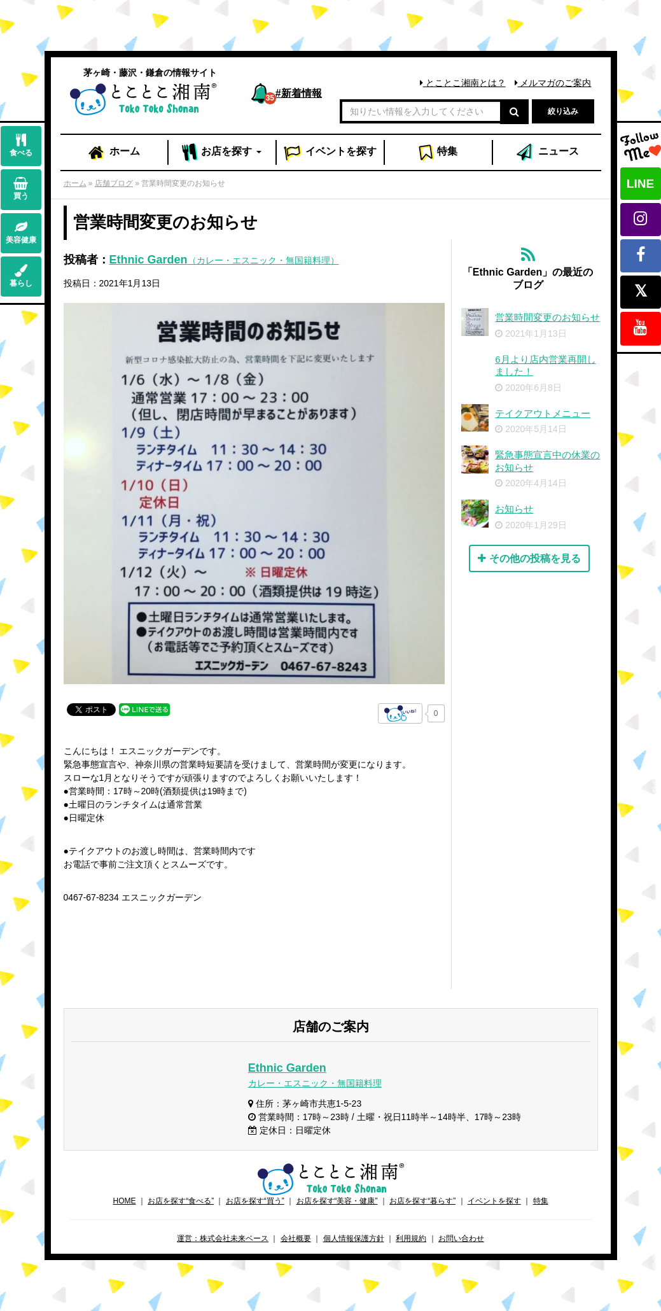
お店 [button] (221, 152)
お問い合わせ (461, 1238)
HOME (124, 1200)
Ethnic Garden (224, 259)
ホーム (113, 152)
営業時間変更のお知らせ (547, 317)
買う (21, 188)
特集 (438, 152)
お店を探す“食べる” (181, 1200)
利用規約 (411, 1238)
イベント (330, 152)
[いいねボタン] (400, 713)
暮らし (21, 276)
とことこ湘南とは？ (463, 83)
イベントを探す (494, 1200)
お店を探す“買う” (255, 1200)
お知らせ (514, 508)
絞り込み (563, 111)
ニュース (546, 152)
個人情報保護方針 (353, 1238)
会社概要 (296, 1238)
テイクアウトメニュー (542, 413)
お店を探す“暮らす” (422, 1200)
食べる (21, 145)
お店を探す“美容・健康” (337, 1200)
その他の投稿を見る (529, 558)
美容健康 (21, 232)
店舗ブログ (114, 183)
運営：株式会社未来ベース (222, 1238)
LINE (640, 183)
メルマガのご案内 (553, 83)
